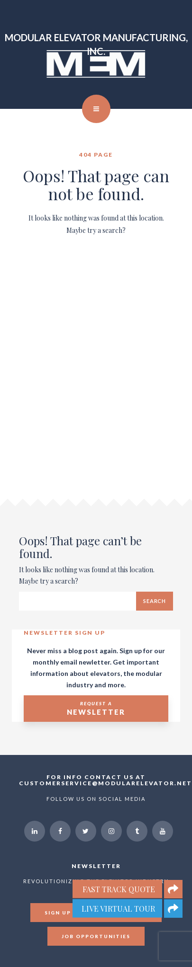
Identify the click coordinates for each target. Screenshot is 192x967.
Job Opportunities (96, 936)
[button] (173, 908)
